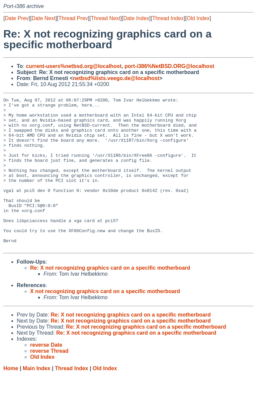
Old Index (198, 18)
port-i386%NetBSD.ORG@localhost (169, 66)
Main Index (37, 398)
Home (10, 398)
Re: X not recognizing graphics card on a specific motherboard (110, 298)
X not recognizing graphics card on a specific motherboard (105, 321)
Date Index (136, 18)
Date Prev (16, 18)
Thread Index (168, 18)
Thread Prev (73, 18)
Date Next (43, 18)
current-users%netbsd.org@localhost (73, 66)
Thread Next (105, 18)
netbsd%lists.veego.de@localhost (116, 78)
